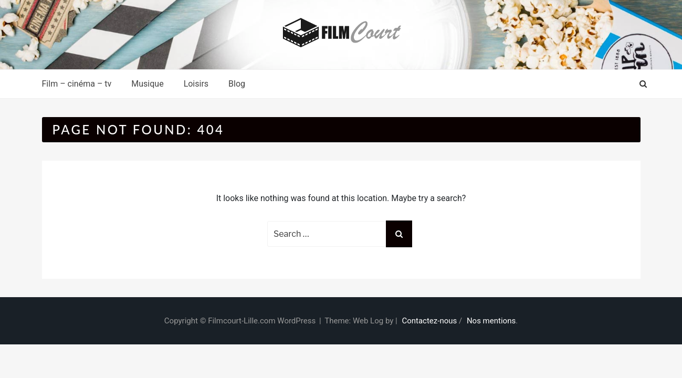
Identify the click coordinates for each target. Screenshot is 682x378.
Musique (147, 84)
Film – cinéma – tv (77, 84)
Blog (236, 84)
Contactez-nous (429, 321)
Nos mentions (491, 321)
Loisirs (196, 84)
